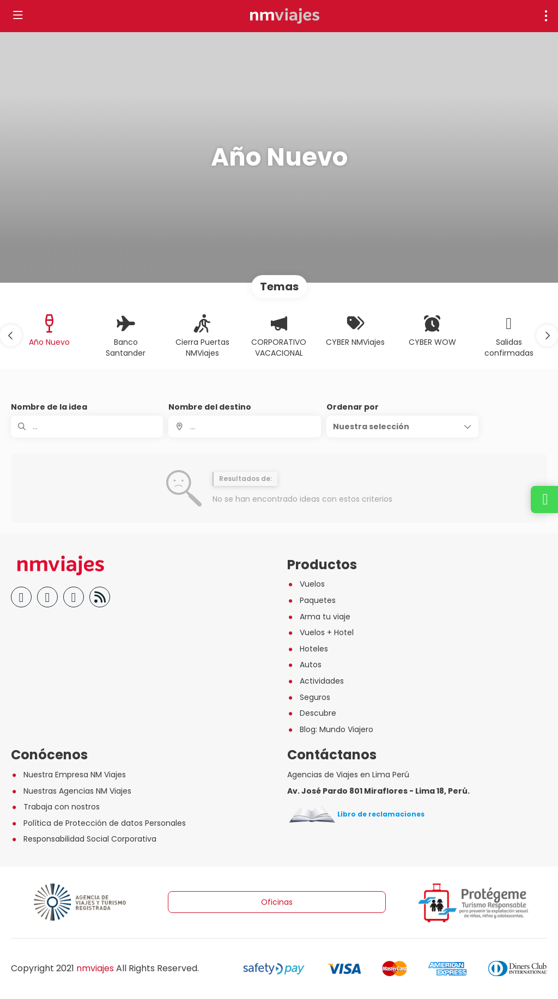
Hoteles (307, 648)
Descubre (311, 713)
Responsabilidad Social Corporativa (83, 838)
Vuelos (306, 583)
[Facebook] (21, 597)
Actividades (315, 680)
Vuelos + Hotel (320, 632)
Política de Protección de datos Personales (98, 823)
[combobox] (244, 426)
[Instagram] (73, 597)
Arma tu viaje (318, 616)
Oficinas (277, 902)
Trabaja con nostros (55, 806)
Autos (304, 664)
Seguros (308, 697)
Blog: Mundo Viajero (330, 729)
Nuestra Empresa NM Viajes (68, 774)
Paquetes (311, 600)
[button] (11, 335)
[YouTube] (47, 597)
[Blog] (99, 597)
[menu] (546, 15)
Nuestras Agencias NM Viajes (71, 790)
